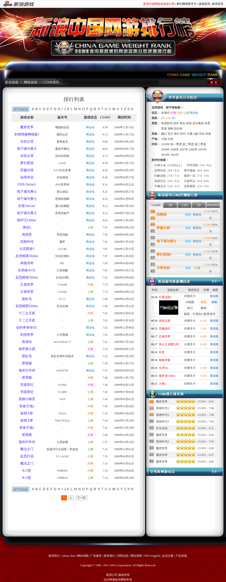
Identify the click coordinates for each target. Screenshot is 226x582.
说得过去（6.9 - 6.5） (167, 181)
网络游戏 (30, 82)
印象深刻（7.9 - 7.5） (167, 175)
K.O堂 (26, 470)
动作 (176, 123)
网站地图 (82, 555)
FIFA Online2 (27, 184)
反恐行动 (27, 456)
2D (163, 118)
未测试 (165, 112)
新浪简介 (54, 555)
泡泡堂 (27, 234)
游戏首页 (204, 3)
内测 (90, 284)
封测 (90, 349)
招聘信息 (123, 555)
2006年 (193, 149)
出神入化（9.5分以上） (169, 165)
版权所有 (124, 575)
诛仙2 (27, 227)
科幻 (183, 133)
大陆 (164, 139)
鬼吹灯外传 (27, 370)
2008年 (174, 149)
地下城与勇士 (27, 148)
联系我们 (109, 555)
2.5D (168, 118)
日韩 (170, 139)
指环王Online (26, 220)
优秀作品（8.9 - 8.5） (167, 170)
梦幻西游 (27, 163)
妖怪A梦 (26, 413)
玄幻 (170, 133)
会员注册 (167, 555)
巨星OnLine (26, 206)
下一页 (81, 498)
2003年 (165, 154)
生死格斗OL (27, 270)
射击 (182, 123)
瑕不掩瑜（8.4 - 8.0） (197, 170)
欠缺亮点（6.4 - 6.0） (197, 181)
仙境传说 (27, 177)
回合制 (178, 128)
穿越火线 (27, 170)
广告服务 (96, 555)
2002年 (174, 154)
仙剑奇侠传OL (26, 327)
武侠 (208, 133)
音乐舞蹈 (198, 123)
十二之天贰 (27, 313)
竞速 (164, 128)
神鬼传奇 (27, 263)
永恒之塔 (27, 141)
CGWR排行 (51, 82)
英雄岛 (27, 342)
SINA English (152, 555)
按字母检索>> (174, 107)
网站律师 (136, 555)
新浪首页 (217, 3)
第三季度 (200, 144)
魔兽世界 (27, 127)
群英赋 (27, 363)
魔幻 (164, 133)
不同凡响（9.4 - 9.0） (200, 165)
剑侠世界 (27, 334)
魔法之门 (27, 449)
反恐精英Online (26, 256)
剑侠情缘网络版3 (26, 134)
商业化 (90, 127)
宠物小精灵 (27, 399)
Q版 (195, 133)
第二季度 (188, 144)
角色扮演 (166, 123)
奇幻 (177, 133)
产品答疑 (181, 555)
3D (173, 118)
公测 (90, 227)
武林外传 (27, 241)
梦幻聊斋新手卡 (187, 3)
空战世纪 (27, 384)
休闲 (189, 123)
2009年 (165, 149)
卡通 (189, 133)
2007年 (184, 149)
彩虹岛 (27, 299)
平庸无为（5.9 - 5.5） (167, 186)
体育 (207, 123)
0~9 (130, 109)
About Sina (68, 555)
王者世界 (27, 284)
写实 (202, 133)
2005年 (202, 149)
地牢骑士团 (27, 349)
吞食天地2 (26, 406)
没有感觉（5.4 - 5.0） (197, 186)
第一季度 (176, 144)
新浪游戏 (11, 82)
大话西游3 (26, 249)
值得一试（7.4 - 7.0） (197, 175)
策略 (170, 128)
